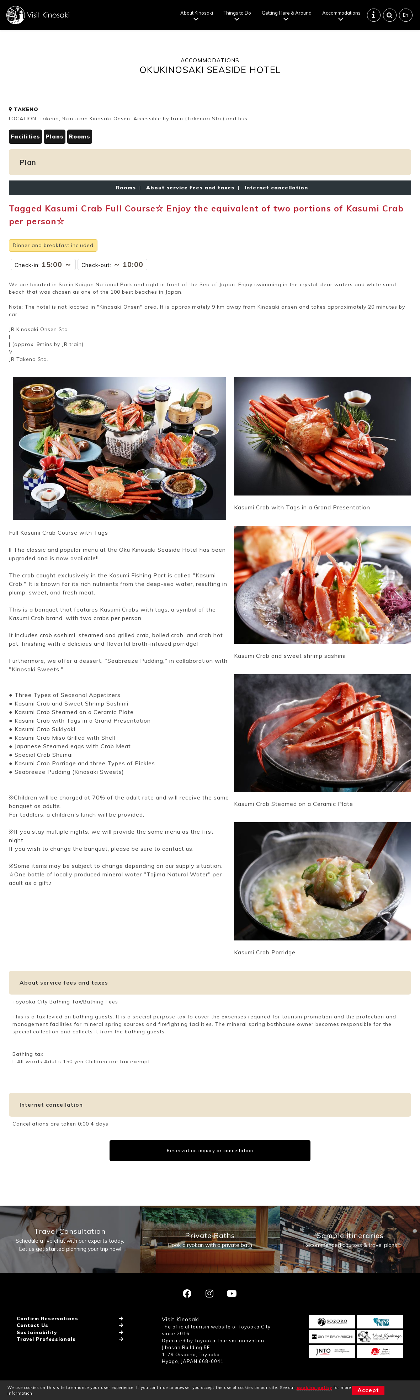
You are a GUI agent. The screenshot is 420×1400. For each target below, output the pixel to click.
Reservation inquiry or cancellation (210, 1150)
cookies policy (314, 1387)
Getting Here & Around (287, 13)
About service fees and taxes (190, 187)
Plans (55, 136)
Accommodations (341, 13)
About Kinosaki (196, 13)
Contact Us (32, 1325)
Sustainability (37, 1332)
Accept (368, 1390)
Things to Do (237, 13)
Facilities (25, 136)
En (405, 15)
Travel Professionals (46, 1339)
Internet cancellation (274, 187)
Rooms (79, 136)
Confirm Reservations (47, 1318)
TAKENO (23, 109)
